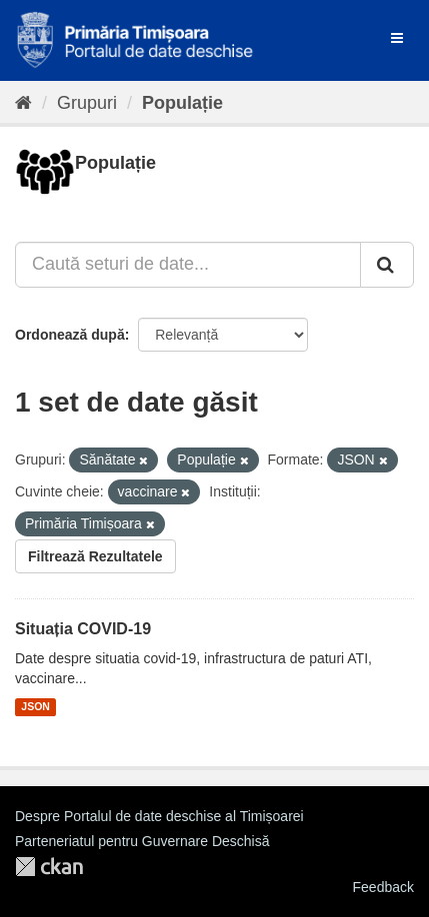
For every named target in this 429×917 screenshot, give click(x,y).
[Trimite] (387, 265)
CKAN (49, 866)
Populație (182, 103)
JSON (35, 707)
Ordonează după (70, 335)
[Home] (23, 103)
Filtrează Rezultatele (95, 556)
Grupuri (87, 103)
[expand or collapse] (397, 38)
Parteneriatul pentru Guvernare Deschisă (142, 841)
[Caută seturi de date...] (188, 265)
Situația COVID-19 (83, 628)
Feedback (383, 887)
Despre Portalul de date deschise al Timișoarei (159, 816)
